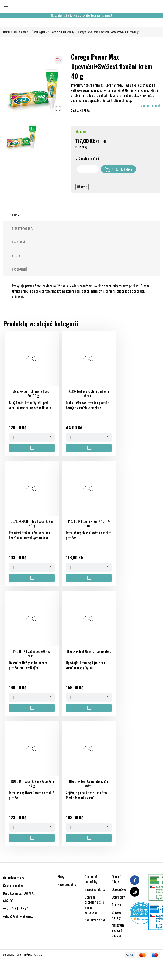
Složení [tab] (16, 256)
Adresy (116, 904)
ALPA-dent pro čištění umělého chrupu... (89, 393)
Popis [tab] (15, 215)
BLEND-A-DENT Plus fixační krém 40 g (32, 523)
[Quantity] (32, 437)
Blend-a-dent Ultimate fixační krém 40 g (31, 393)
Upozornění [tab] (19, 269)
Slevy (61, 876)
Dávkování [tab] (18, 242)
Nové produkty (67, 884)
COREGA (85, 110)
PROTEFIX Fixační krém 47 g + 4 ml (89, 523)
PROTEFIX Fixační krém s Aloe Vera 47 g (31, 783)
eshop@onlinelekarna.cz (19, 916)
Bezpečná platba (95, 889)
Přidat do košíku (118, 169)
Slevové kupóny (116, 915)
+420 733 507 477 (15, 908)
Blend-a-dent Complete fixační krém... (89, 783)
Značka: (75, 110)
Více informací (150, 105)
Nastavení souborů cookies (118, 930)
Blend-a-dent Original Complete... (89, 651)
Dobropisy (118, 897)
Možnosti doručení (87, 158)
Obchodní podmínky (91, 879)
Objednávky (119, 889)
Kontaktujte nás (95, 920)
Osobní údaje (116, 879)
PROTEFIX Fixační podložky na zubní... (32, 653)
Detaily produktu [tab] (22, 228)
